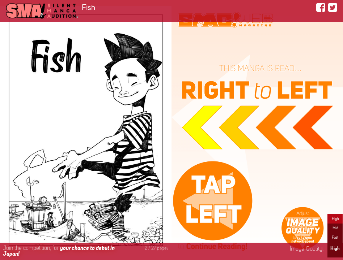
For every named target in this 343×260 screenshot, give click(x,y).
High (335, 219)
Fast (335, 237)
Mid (335, 228)
